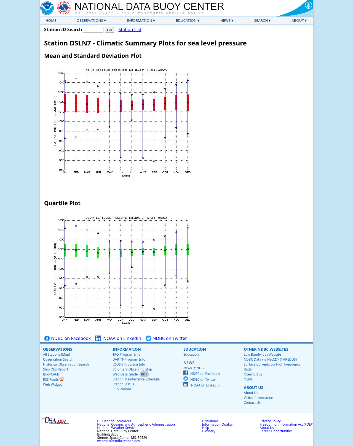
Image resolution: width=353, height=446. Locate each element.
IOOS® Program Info (129, 364)
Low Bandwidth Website (262, 354)
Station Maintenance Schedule (136, 379)
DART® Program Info (129, 359)
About (298, 20)
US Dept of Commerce (114, 421)
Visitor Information (258, 397)
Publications (122, 389)
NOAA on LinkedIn (118, 338)
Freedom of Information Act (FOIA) (286, 424)
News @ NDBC (194, 368)
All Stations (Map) (56, 354)
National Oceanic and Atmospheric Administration (136, 424)
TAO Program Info (126, 354)
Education (186, 20)
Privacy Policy (270, 421)
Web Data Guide (125, 374)
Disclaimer (210, 421)
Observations (89, 20)
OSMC (248, 379)
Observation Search (58, 359)
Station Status (123, 384)
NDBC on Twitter (166, 338)
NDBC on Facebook (67, 338)
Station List (129, 30)
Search (261, 20)
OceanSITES (253, 374)
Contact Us (252, 402)
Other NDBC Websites (266, 349)
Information (139, 20)
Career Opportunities (276, 431)
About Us (253, 387)
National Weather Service (116, 427)
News (225, 20)
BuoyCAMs (51, 374)
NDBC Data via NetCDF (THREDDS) (270, 359)
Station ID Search (63, 29)
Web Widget (52, 384)
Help (205, 427)
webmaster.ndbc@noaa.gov (118, 441)
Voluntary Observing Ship (132, 369)
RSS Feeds (53, 379)
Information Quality (217, 424)
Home (51, 20)
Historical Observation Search (66, 364)
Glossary (208, 431)
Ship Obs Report (55, 369)
